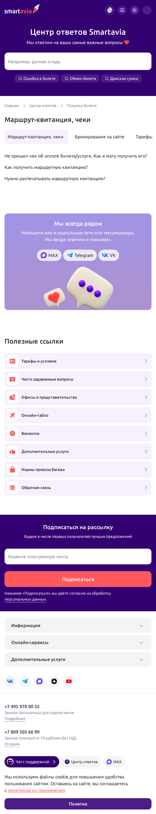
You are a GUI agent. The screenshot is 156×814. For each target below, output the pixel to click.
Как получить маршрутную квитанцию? (46, 167)
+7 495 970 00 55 (22, 706)
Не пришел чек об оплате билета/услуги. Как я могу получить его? (76, 155)
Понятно (78, 804)
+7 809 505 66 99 (22, 732)
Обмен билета (80, 78)
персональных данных (25, 599)
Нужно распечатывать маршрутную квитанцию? (55, 178)
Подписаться (78, 579)
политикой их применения (36, 790)
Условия (12, 744)
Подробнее (15, 718)
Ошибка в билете (37, 78)
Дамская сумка (121, 78)
